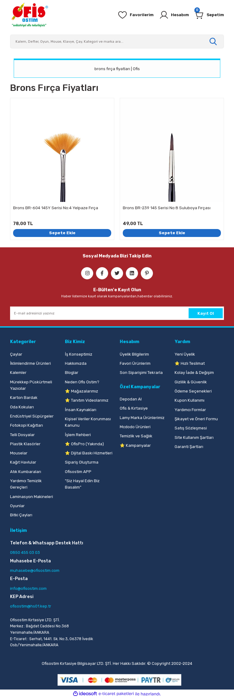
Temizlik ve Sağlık (136, 436)
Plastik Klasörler (25, 444)
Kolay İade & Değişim (194, 372)
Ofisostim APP (78, 471)
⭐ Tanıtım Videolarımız (86, 400)
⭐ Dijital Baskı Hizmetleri (88, 453)
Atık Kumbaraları (25, 471)
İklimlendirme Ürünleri (30, 363)
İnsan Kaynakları (80, 409)
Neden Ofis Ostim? (82, 382)
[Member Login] (171, 15)
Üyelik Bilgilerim (134, 354)
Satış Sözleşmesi (191, 428)
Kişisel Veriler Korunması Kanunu (88, 422)
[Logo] (29, 15)
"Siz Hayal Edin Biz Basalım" (82, 484)
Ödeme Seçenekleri (193, 391)
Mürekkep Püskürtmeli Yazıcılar (31, 385)
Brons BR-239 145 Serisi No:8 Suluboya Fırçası (167, 208)
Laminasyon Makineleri (31, 496)
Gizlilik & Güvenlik (191, 382)
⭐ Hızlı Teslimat (190, 363)
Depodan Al (131, 399)
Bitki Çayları (21, 515)
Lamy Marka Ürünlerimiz (142, 417)
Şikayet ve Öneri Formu (196, 419)
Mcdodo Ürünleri (135, 427)
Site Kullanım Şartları (194, 437)
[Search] (117, 41)
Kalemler (18, 372)
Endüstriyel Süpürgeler (32, 416)
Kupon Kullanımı (189, 400)
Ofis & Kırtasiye (134, 408)
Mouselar (18, 453)
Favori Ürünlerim (135, 363)
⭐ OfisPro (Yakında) (84, 444)
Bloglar (71, 372)
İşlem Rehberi (78, 434)
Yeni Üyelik (185, 354)
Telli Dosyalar (22, 434)
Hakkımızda (76, 363)
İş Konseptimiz (78, 354)
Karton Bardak (23, 397)
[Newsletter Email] (117, 313)
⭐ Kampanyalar (135, 445)
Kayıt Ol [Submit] (205, 313)
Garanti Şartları (189, 446)
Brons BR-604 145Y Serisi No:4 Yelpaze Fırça (55, 208)
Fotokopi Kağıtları (26, 425)
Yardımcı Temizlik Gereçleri (26, 484)
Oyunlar (17, 506)
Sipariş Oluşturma (81, 462)
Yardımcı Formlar (190, 409)
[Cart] (208, 15)
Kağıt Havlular (23, 462)
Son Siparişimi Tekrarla (141, 372)
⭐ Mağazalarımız (81, 391)
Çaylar (16, 354)
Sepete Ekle (62, 232)
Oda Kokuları (22, 407)
